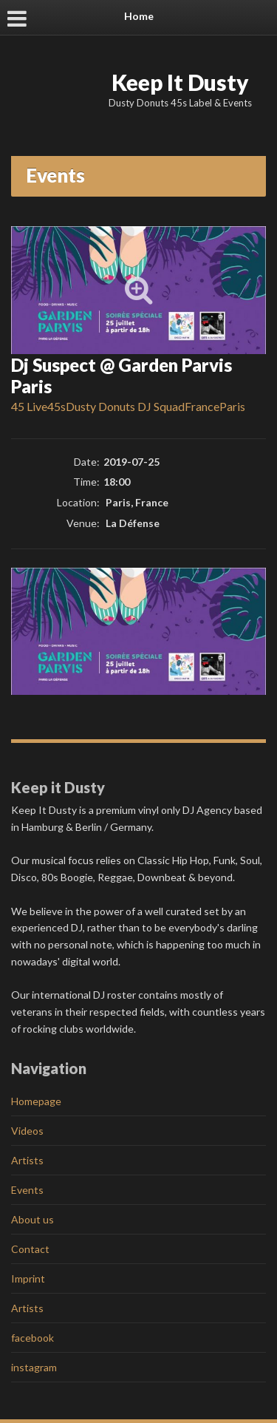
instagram (34, 1367)
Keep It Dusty (180, 82)
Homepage (36, 1101)
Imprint (28, 1278)
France (202, 406)
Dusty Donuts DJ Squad (125, 406)
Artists (27, 1160)
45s (56, 406)
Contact (30, 1249)
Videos (27, 1130)
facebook (32, 1337)
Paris (232, 406)
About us (32, 1219)
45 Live (29, 406)
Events (27, 1189)
